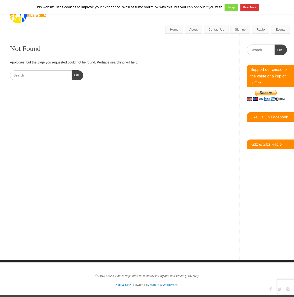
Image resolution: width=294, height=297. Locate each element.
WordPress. (171, 285)
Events (280, 29)
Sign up (240, 29)
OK (75, 74)
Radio (261, 29)
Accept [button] (231, 7)
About (193, 29)
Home (174, 29)
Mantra (154, 285)
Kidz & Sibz (123, 285)
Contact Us (216, 29)
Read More (249, 7)
